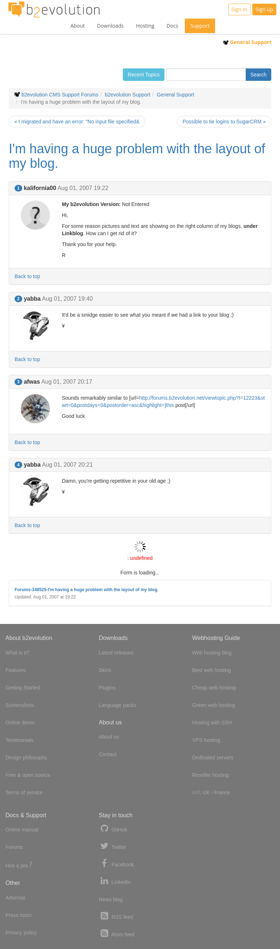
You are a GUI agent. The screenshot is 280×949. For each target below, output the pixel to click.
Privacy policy (21, 933)
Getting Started (22, 688)
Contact (107, 754)
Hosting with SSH (212, 722)
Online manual (21, 830)
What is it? (17, 653)
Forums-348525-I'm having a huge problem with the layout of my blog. (87, 589)
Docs (172, 25)
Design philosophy (26, 757)
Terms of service (24, 792)
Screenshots (19, 705)
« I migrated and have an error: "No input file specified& (77, 121)
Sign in (239, 9)
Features (15, 670)
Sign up (264, 9)
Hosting (145, 25)
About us (109, 737)
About (77, 25)
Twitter (113, 846)
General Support (247, 42)
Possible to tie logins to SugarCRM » (224, 121)
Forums (14, 847)
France (222, 792)
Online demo (19, 722)
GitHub (113, 829)
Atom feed (117, 933)
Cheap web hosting (214, 688)
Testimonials (19, 740)
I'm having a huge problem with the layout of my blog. (137, 156)
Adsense (15, 898)
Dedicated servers (212, 757)
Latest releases (116, 653)
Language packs (117, 705)
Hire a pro (18, 865)
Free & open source (27, 775)
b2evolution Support (128, 95)
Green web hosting (213, 705)
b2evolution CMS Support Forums (60, 95)
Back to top (27, 276)
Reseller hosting (210, 775)
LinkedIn (115, 881)
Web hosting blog (212, 653)
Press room (18, 915)
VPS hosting (206, 740)
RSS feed (116, 916)
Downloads (110, 25)
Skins (105, 670)
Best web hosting (211, 670)
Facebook (116, 863)
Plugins (107, 688)
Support (200, 25)
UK (206, 792)
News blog (110, 899)
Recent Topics (144, 75)
